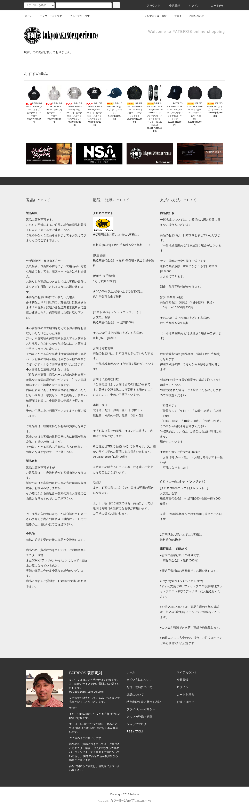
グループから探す (77, 16)
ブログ (175, 16)
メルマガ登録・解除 (153, 16)
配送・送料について (139, 687)
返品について (135, 694)
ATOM (139, 731)
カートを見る (185, 694)
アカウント (151, 5)
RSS (129, 731)
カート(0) (214, 5)
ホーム (28, 16)
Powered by (124, 801)
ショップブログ (137, 724)
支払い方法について (139, 679)
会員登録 (172, 5)
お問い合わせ (194, 16)
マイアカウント (187, 672)
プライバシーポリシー (141, 709)
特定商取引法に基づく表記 (144, 702)
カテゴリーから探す (48, 16)
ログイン (192, 5)
